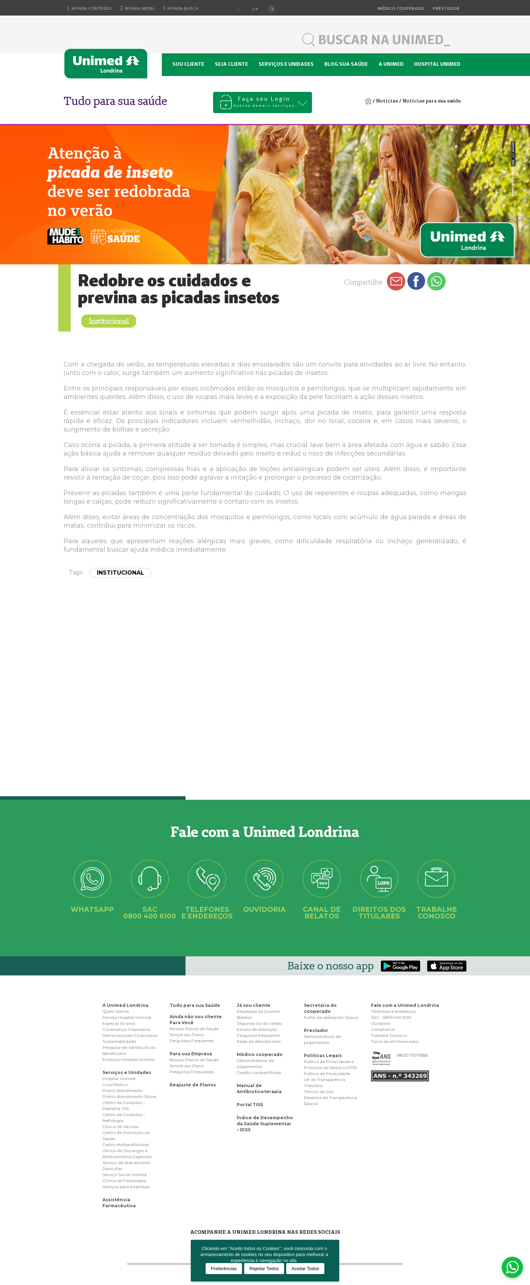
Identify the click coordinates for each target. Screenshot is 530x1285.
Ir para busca (181, 8)
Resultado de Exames (258, 1011)
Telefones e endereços (393, 1011)
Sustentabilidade (119, 1041)
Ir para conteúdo (89, 8)
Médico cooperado (260, 1054)
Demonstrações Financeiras (130, 1035)
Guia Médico (115, 1084)
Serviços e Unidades (126, 1072)
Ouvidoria (380, 1023)
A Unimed (391, 64)
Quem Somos (115, 1011)
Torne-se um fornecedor (394, 1041)
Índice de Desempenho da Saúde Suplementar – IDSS (265, 1123)
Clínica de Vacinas (120, 1126)
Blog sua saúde (346, 64)
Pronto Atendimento (122, 1090)
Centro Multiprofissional (125, 1144)
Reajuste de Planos (193, 1084)
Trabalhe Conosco (389, 1035)
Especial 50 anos (118, 1023)
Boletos (244, 1017)
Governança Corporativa (126, 1029)
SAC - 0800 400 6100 (391, 1017)
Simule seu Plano (187, 1034)
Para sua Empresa (191, 1053)
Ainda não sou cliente (196, 1016)
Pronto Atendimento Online (129, 1096)
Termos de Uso (318, 1091)
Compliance (383, 1029)
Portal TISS (250, 1104)
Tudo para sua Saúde (195, 1005)
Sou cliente (188, 64)
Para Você (182, 1022)
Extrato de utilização (257, 1029)
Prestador (316, 1030)
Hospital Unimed (437, 64)
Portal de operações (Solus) (331, 1017)
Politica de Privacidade (327, 1073)
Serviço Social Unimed (124, 1174)
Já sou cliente (253, 1005)
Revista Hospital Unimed (126, 1017)
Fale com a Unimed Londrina (405, 1005)
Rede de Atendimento (259, 1041)
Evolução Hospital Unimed (128, 1059)
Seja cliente (231, 64)
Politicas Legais (323, 1055)
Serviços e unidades (286, 64)
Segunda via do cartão (259, 1023)
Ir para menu (137, 8)
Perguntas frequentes (258, 1035)
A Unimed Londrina (125, 1005)
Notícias (387, 101)
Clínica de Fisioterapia (124, 1180)
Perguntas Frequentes (192, 1040)
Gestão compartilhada (259, 1072)
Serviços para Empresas (125, 1186)
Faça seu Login (264, 102)
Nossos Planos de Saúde (194, 1028)
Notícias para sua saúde (431, 101)
